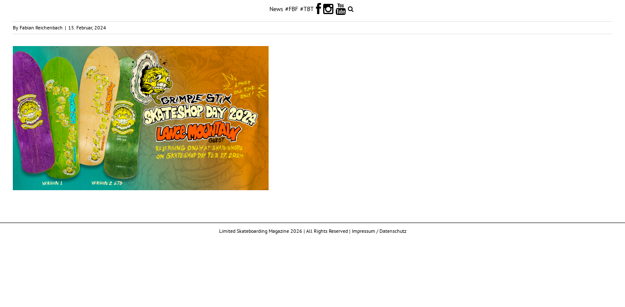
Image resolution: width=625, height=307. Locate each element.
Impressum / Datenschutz (379, 231)
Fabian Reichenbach (41, 27)
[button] (382, 8)
